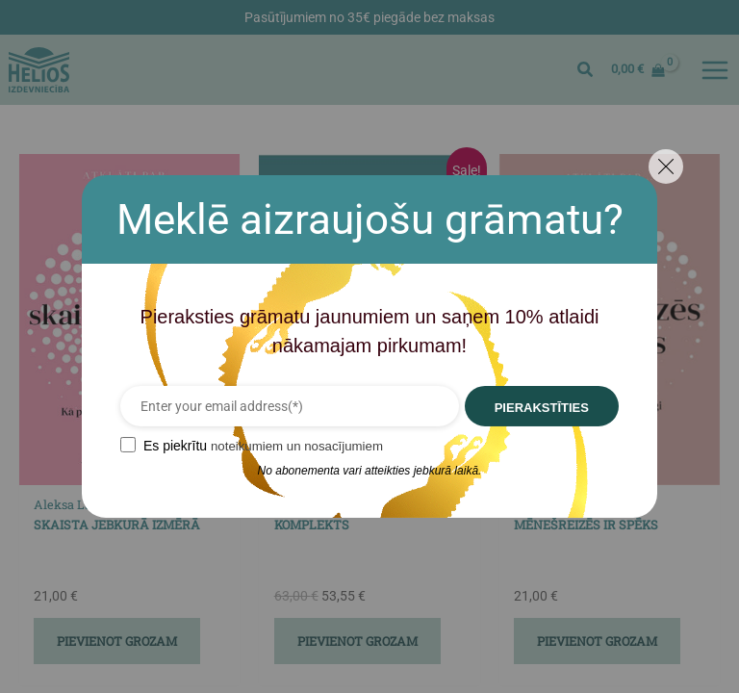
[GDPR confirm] (112, 444)
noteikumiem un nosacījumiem (286, 445)
